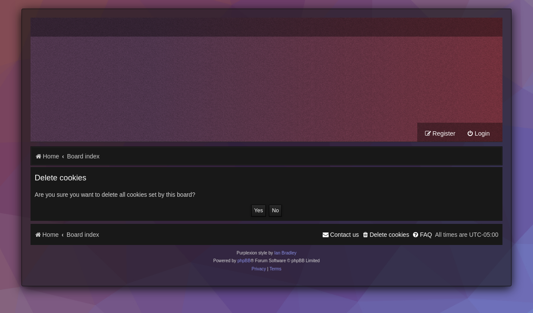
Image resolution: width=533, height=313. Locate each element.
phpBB (244, 260)
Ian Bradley (285, 253)
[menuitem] (478, 133)
